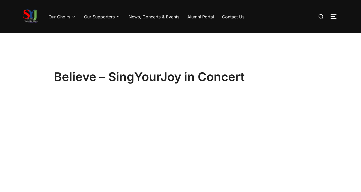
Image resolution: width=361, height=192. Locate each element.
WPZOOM (332, 161)
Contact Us (233, 16)
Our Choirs (62, 16)
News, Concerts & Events (154, 16)
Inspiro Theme (303, 161)
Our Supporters (102, 16)
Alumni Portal (200, 16)
